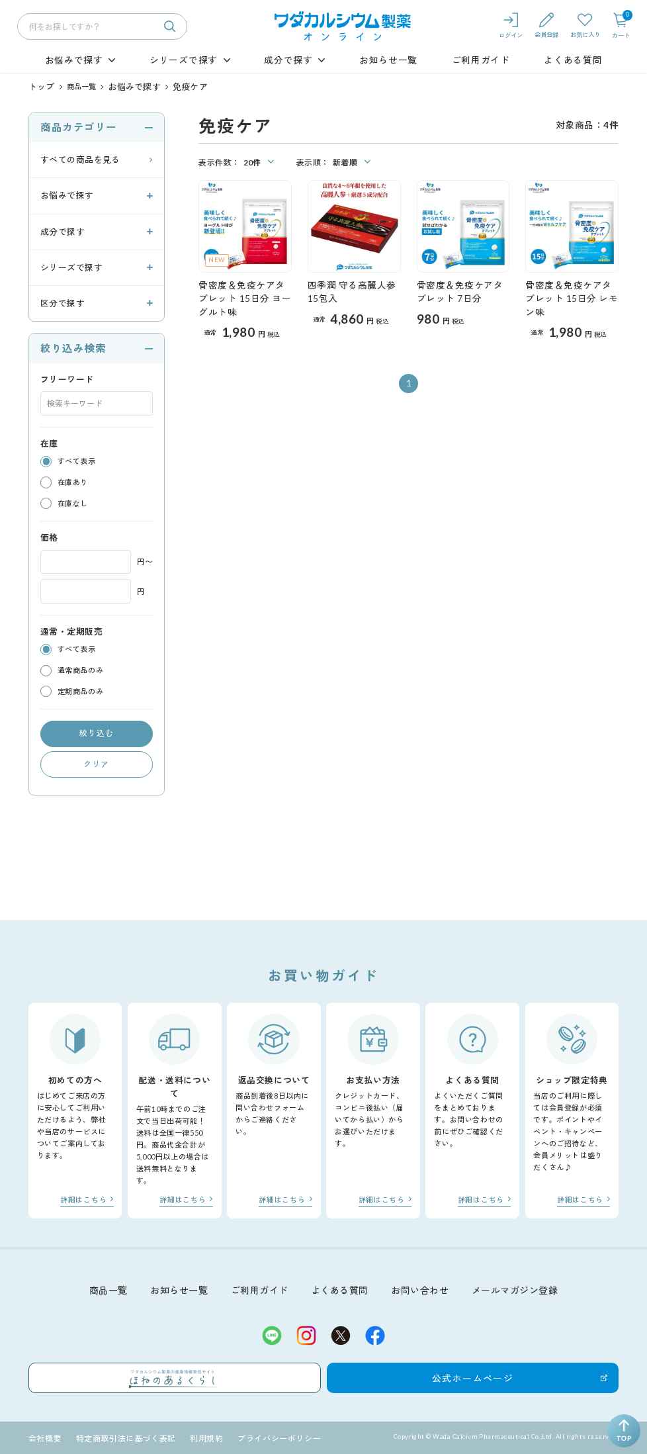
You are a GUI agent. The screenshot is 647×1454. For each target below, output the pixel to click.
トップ (39, 86)
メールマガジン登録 (514, 1287)
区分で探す (62, 302)
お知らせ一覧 (388, 60)
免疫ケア (176, 86)
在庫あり (73, 481)
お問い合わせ (420, 1287)
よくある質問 (573, 60)
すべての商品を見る (80, 159)
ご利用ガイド (481, 60)
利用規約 (194, 1437)
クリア (96, 763)
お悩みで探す (74, 60)
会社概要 (43, 1437)
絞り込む (96, 732)
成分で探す (288, 60)
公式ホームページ (405, 1375)
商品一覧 (77, 86)
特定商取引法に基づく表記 (119, 1437)
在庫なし (73, 502)
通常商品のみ (80, 669)
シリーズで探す (184, 60)
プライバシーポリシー (262, 1437)
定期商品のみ (80, 690)
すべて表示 (77, 460)
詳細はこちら (86, 1198)
